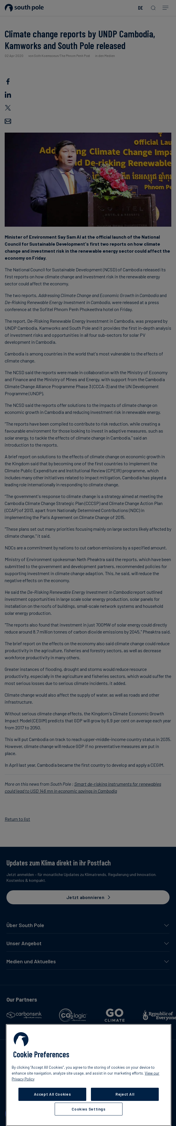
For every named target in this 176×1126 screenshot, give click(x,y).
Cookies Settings (89, 1109)
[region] (88, 1075)
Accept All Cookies (52, 1094)
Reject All (124, 1094)
